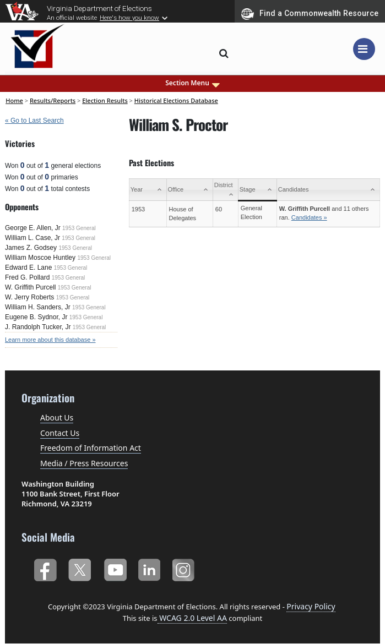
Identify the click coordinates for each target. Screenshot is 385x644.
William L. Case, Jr (32, 238)
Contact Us (59, 433)
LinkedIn (149, 567)
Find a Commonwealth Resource (309, 13)
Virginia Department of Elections (99, 8)
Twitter (79, 567)
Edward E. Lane (28, 267)
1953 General (79, 228)
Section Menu (192, 83)
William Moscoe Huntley (40, 257)
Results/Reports (52, 100)
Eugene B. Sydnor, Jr (36, 317)
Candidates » (309, 217)
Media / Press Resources (84, 463)
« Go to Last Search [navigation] (34, 120)
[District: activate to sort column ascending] (225, 190)
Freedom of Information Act (90, 448)
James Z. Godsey (31, 248)
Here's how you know (129, 17)
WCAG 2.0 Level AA (192, 618)
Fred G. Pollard (27, 277)
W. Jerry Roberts (29, 297)
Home (14, 100)
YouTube (114, 567)
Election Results (105, 100)
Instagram (184, 567)
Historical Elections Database (176, 100)
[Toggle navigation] (364, 49)
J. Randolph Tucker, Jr (38, 327)
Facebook (44, 567)
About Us (56, 417)
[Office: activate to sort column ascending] (189, 190)
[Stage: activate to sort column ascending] (257, 190)
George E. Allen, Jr (33, 228)
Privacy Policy (310, 606)
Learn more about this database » (50, 339)
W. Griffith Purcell (30, 287)
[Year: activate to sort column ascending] (147, 190)
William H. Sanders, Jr (38, 307)
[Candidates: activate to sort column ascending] (327, 190)
